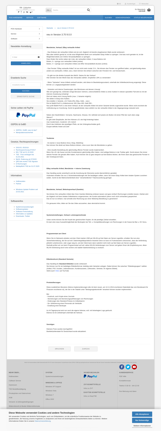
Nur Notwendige (142, 420)
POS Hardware (15, 18)
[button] (119, 3)
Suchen (108, 18)
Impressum (13, 385)
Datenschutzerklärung (43, 421)
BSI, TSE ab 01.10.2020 (24, 152)
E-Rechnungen (21, 164)
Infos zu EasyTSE (90, 396)
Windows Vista (51, 391)
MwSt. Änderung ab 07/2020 (26, 159)
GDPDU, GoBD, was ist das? (26, 130)
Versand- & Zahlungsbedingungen (21, 402)
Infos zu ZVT (88, 388)
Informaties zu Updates (24, 214)
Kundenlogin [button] (130, 4)
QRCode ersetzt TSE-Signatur (27, 161)
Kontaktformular (125, 381)
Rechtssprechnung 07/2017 (26, 150)
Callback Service (15, 381)
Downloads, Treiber (23, 216)
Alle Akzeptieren (142, 414)
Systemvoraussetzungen (25, 207)
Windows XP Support (53, 386)
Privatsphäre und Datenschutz (20, 393)
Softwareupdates (22, 209)
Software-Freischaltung (24, 211)
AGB (10, 398)
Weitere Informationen (142, 426)
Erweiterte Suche (26, 96)
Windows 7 (50, 395)
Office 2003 (50, 399)
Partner (18, 184)
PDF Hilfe (122, 376)
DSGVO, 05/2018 (22, 147)
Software (41, 18)
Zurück (86, 349)
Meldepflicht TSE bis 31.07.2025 (27, 166)
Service (29, 18)
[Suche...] (49, 10)
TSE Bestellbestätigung (17, 389)
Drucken (59, 349)
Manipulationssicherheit (24, 132)
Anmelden (26, 63)
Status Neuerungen (143, 18)
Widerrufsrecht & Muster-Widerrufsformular (24, 406)
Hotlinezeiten (20, 181)
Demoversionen (123, 18)
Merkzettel (143, 4)
